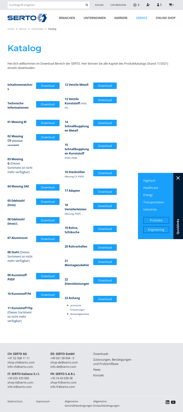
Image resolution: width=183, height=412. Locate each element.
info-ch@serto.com (20, 367)
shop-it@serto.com (20, 382)
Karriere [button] (121, 18)
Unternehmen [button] (95, 18)
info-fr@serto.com (62, 387)
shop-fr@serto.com (63, 382)
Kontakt (99, 4)
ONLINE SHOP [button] (165, 18)
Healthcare (150, 188)
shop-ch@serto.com (21, 362)
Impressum (43, 401)
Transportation (153, 202)
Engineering (156, 230)
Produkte (156, 220)
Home (11, 28)
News (97, 370)
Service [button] (141, 18)
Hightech (149, 181)
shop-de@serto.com (64, 362)
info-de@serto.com (63, 367)
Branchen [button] (67, 18)
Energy (148, 195)
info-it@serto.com (20, 387)
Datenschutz (15, 401)
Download (48, 86)
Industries (150, 209)
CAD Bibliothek (118, 4)
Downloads (100, 354)
